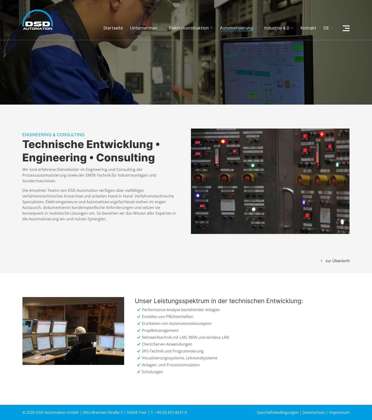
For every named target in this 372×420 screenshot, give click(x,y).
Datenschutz (313, 412)
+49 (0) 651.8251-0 (171, 412)
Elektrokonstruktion (189, 28)
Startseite (113, 28)
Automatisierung (236, 28)
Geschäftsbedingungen (277, 412)
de (326, 28)
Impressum (339, 412)
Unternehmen (144, 28)
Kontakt (308, 28)
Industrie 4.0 (276, 28)
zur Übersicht (338, 260)
